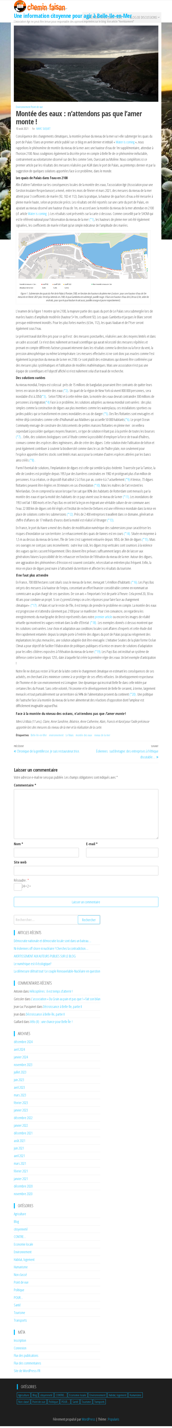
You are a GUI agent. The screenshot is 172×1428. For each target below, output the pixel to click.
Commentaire (25, 787)
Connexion (20, 1349)
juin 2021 (19, 1150)
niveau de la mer (102, 737)
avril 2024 (19, 1051)
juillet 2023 (20, 1074)
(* (30, 462)
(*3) (43, 398)
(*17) (34, 607)
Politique (19, 1291)
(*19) (97, 653)
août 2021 (19, 1142)
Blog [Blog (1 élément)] (35, 1397)
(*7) (18, 438)
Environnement (23, 109)
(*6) (127, 421)
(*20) (132, 696)
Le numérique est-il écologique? (32, 965)
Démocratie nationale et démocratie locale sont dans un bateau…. (52, 942)
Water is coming (125, 144)
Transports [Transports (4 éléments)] (99, 1404)
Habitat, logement (24, 1261)
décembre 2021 (23, 1134)
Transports (20, 1322)
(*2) (65, 392)
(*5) (105, 415)
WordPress (88, 1421)
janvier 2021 (21, 1180)
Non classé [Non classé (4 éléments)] (23, 1404)
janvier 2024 (21, 1058)
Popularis (113, 1421)
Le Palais (69, 737)
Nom (18, 845)
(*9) (127, 481)
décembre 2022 (23, 1119)
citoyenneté (21, 1231)
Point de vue (37, 109)
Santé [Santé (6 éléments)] (75, 1404)
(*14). (127, 535)
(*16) (134, 584)
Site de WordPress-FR (27, 1372)
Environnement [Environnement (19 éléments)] (97, 1397)
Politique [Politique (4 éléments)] (53, 1404)
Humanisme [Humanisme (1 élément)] (135, 1397)
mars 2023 (20, 1096)
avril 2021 (19, 1157)
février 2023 (21, 1104)
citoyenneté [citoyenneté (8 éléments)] (46, 1397)
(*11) (126, 498)
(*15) (145, 541)
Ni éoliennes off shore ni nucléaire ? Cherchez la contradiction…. (51, 950)
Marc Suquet (43, 131)
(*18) (93, 624)
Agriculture (20, 1215)
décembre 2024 (23, 1043)
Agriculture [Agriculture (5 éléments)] (23, 1397)
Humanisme (21, 1269)
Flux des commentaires (27, 1365)
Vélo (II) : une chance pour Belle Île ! (51, 1023)
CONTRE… (20, 1238)
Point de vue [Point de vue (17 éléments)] (38, 1404)
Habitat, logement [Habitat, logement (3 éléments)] (117, 1397)
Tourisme (19, 1314)
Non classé (20, 1276)
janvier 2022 (21, 1127)
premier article (103, 618)
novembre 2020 (23, 1195)
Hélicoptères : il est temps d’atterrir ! (51, 993)
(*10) (97, 487)
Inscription (20, 1342)
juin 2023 (19, 1081)
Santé (17, 1307)
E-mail (92, 845)
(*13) (110, 521)
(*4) (47, 404)
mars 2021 (20, 1165)
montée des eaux (84, 737)
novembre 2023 (23, 1066)
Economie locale (23, 1246)
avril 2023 (19, 1089)
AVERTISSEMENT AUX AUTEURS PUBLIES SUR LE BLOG (45, 958)
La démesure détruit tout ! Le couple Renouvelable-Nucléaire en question (57, 973)
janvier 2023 (21, 1112)
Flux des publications (26, 1357)
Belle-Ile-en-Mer (39, 737)
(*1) (91, 221)
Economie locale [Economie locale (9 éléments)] (77, 1397)
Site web (20, 864)
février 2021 (21, 1172)
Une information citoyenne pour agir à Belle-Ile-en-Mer (73, 16)
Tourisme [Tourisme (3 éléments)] (86, 1404)
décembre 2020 (23, 1188)
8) (33, 462)
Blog (16, 1223)
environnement (56, 737)
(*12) (70, 516)
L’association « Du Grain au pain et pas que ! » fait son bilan (65, 1000)
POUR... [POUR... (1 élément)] (65, 1404)
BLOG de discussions (142, 18)
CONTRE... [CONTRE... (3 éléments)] (61, 1397)
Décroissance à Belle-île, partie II (62, 1008)
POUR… (18, 1299)
